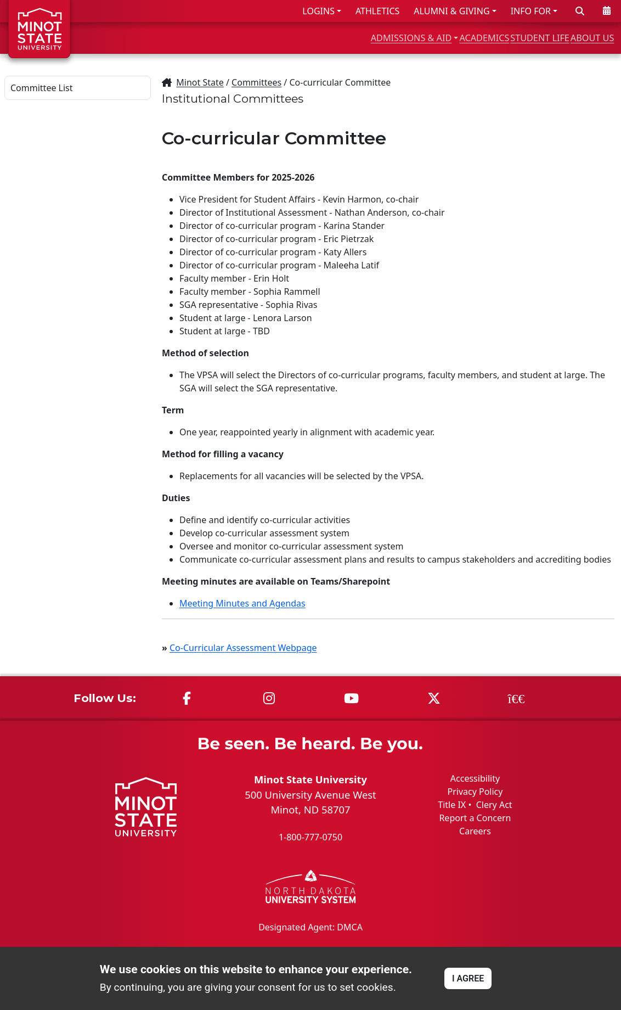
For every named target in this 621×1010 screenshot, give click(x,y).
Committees (256, 82)
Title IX (452, 805)
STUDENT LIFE (507, 37)
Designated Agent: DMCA (310, 927)
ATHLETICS (377, 11)
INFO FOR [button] (531, 11)
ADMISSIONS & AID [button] (327, 37)
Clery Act (494, 805)
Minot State (199, 82)
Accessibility (475, 778)
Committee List (41, 88)
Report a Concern (475, 818)
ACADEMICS (427, 37)
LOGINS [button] (318, 11)
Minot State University (310, 779)
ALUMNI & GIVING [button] (451, 11)
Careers (475, 831)
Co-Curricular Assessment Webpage (243, 648)
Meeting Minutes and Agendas (242, 603)
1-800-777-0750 (310, 837)
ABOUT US (583, 37)
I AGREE (468, 978)
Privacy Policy (475, 791)
